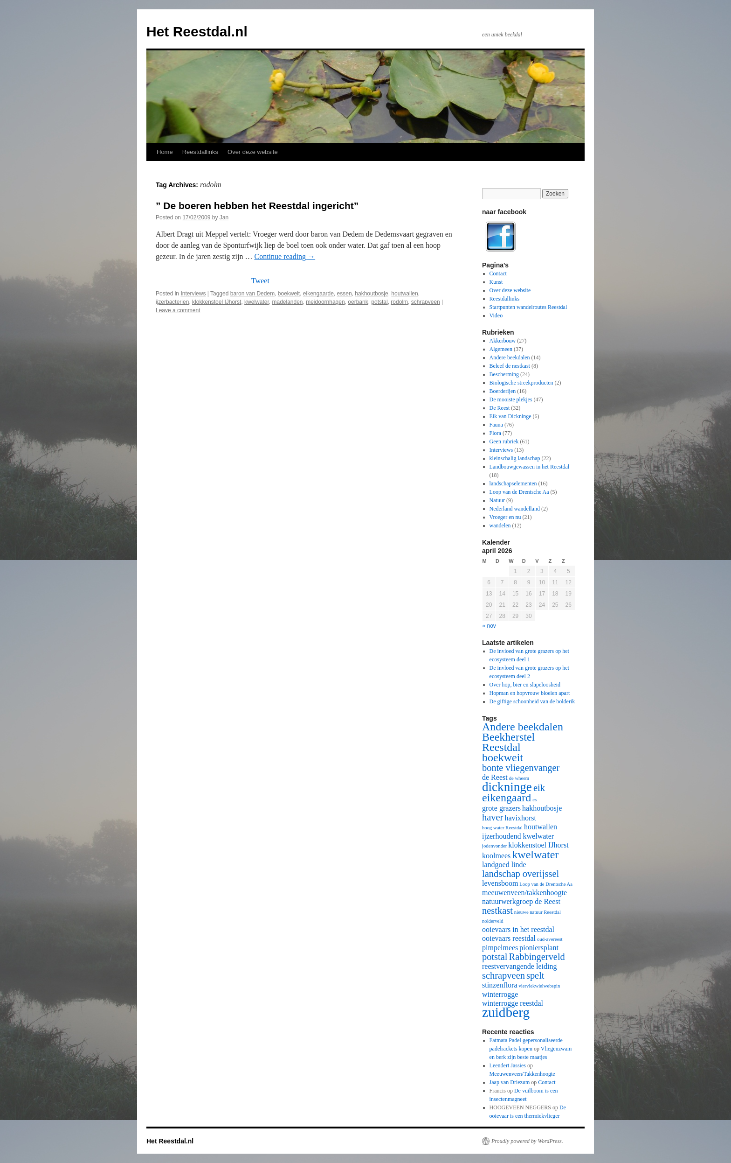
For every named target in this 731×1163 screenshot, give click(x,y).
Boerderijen (503, 391)
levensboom (500, 883)
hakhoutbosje (371, 293)
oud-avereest (549, 939)
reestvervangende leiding (519, 966)
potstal (379, 302)
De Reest (500, 408)
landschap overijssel (520, 874)
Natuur (497, 500)
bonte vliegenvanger (520, 768)
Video (496, 315)
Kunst (496, 282)
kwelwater (256, 302)
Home (165, 151)
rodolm (399, 302)
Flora (495, 433)
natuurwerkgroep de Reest (521, 901)
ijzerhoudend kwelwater (518, 836)
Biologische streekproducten (521, 382)
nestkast (497, 910)
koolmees (496, 856)
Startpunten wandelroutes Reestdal (528, 307)
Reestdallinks (200, 151)
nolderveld (492, 921)
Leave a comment (178, 310)
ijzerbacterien (172, 302)
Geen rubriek (504, 441)
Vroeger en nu (505, 517)
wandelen (500, 525)
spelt (535, 975)
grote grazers (501, 808)
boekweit (289, 293)
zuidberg (506, 1012)
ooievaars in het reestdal (518, 929)
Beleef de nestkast (510, 366)
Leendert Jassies (508, 1065)
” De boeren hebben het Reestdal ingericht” (257, 205)
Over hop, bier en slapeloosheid (525, 684)
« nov (489, 626)
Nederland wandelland (515, 508)
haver (492, 817)
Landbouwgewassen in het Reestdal (530, 466)
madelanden (287, 302)
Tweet (260, 281)
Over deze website (253, 151)
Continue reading (284, 256)
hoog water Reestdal (502, 827)
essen (344, 293)
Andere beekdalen (510, 357)
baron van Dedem (252, 293)
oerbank (358, 302)
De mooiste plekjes (511, 399)
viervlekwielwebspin (539, 985)
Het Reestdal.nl (197, 31)
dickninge (507, 787)
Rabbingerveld (537, 957)
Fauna (496, 424)
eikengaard (506, 798)
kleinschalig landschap (515, 458)
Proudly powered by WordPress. (527, 1141)
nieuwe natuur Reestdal (537, 912)
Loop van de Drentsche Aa (519, 492)
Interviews (193, 293)
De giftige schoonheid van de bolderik (532, 701)
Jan (224, 217)
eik (539, 788)
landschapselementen (513, 483)
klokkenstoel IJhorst (216, 302)
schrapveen (425, 302)
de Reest (495, 777)
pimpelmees (500, 948)
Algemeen (501, 349)
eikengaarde (318, 293)
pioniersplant (539, 948)
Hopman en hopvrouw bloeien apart (530, 693)
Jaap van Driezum (510, 1082)
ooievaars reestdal (509, 938)
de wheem (519, 778)
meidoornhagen (325, 302)
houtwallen (404, 293)
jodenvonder (494, 845)
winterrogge (500, 994)
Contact (498, 273)
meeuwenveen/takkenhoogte (524, 893)
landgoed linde (504, 865)
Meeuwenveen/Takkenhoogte (522, 1074)
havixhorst (520, 818)
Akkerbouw (503, 340)
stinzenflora (499, 985)
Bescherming (504, 374)
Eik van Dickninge (510, 416)
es (534, 799)
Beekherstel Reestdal (508, 742)
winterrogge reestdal (512, 1003)
